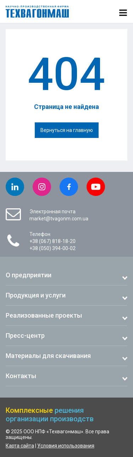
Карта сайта (20, 446)
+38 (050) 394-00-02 (52, 248)
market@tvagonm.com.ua (58, 218)
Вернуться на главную (66, 130)
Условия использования (65, 446)
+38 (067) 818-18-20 (52, 241)
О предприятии (28, 275)
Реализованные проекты (44, 315)
